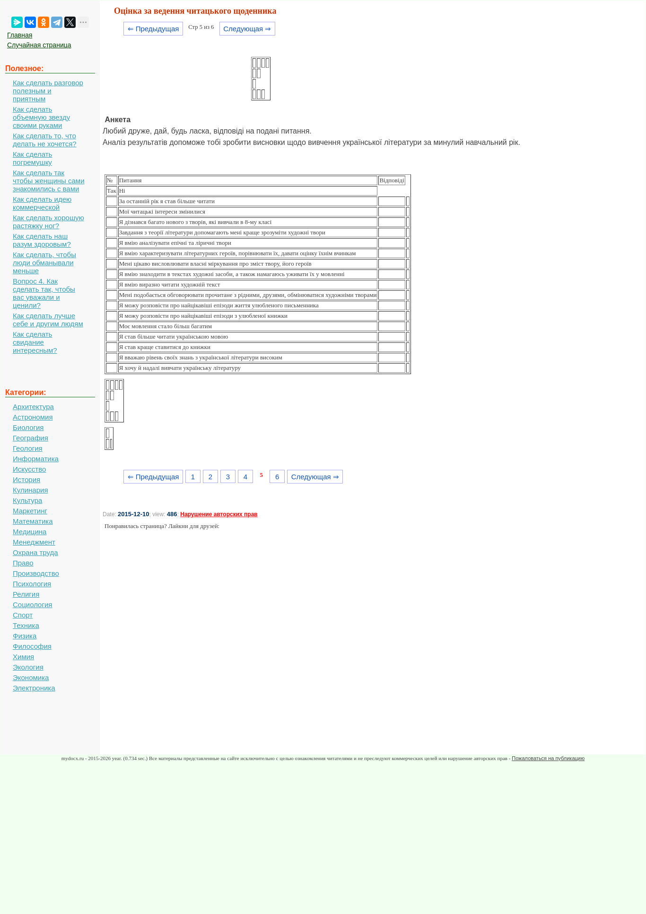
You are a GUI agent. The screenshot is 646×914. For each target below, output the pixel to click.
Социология (32, 604)
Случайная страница (39, 45)
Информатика (36, 459)
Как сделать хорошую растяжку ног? (48, 222)
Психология (32, 584)
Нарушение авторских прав (218, 514)
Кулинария (30, 490)
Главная (19, 35)
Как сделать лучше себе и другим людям (48, 320)
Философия (32, 646)
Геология (28, 448)
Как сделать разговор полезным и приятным (48, 91)
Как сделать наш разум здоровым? (42, 240)
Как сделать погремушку (32, 158)
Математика (33, 521)
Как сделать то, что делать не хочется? (45, 140)
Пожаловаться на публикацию (548, 758)
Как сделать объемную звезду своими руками (41, 117)
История (26, 479)
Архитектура (33, 407)
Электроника (34, 688)
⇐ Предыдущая (153, 29)
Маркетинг (30, 511)
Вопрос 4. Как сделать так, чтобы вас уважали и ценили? (44, 293)
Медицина (29, 532)
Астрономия (33, 417)
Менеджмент (34, 542)
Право (23, 563)
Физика (24, 636)
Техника (26, 625)
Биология (28, 427)
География (30, 438)
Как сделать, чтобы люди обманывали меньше (44, 263)
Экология (28, 667)
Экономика (31, 677)
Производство (36, 573)
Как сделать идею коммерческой (42, 203)
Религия (26, 594)
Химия (23, 657)
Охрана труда (35, 552)
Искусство (29, 469)
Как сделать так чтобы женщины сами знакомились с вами (49, 181)
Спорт (23, 615)
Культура (27, 500)
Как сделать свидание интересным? (35, 342)
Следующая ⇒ (247, 29)
